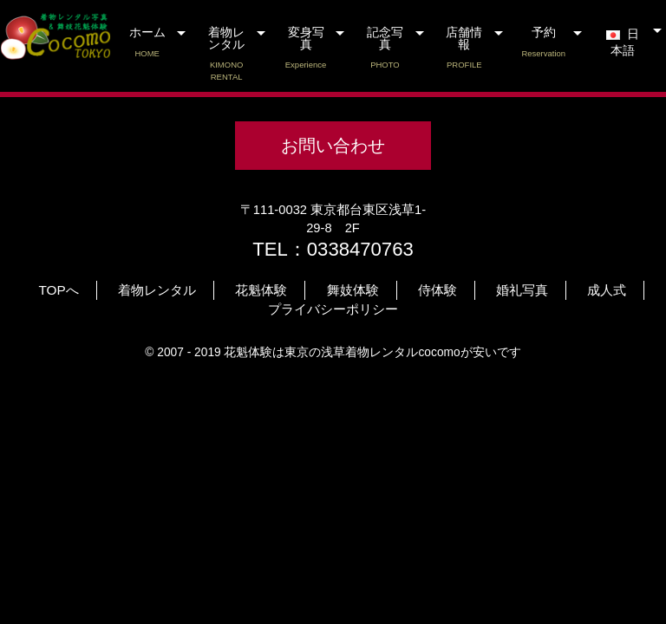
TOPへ (59, 290)
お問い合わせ (333, 145)
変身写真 (306, 48)
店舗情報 (464, 48)
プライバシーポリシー (333, 309)
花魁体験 (261, 290)
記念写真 (384, 48)
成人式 (606, 290)
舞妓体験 (353, 290)
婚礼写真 (522, 290)
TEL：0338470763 (333, 249)
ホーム (147, 42)
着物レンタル (226, 54)
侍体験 (437, 290)
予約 (543, 42)
